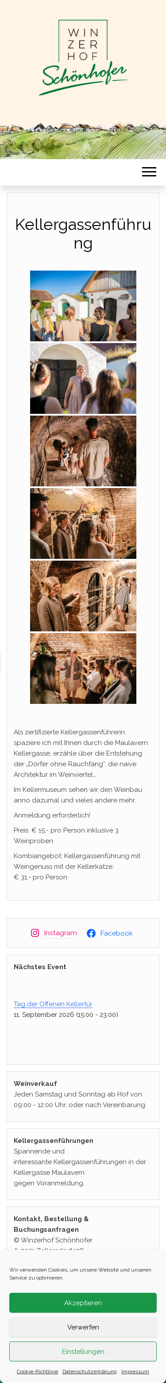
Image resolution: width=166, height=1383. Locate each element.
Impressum (135, 1376)
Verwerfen (83, 1332)
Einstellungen (83, 1356)
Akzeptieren (83, 1308)
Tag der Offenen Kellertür (53, 1004)
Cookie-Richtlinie (37, 1376)
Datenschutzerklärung (89, 1376)
